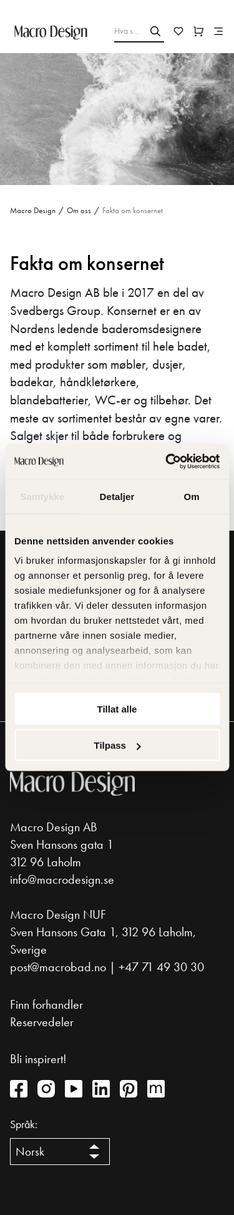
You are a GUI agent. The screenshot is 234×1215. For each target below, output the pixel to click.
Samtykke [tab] (42, 496)
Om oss (79, 210)
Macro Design (33, 210)
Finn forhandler (46, 1004)
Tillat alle (117, 708)
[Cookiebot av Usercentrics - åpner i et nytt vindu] (167, 462)
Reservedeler (42, 1022)
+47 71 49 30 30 (161, 967)
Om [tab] (192, 496)
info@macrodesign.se (62, 879)
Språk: (23, 1124)
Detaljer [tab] (117, 496)
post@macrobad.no (58, 967)
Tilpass (117, 745)
